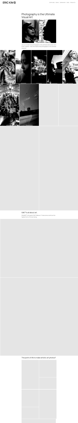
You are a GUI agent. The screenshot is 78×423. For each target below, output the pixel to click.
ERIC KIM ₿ (9, 2)
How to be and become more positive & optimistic (16, 389)
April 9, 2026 (73, 382)
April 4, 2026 (73, 393)
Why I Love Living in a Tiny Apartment (12, 364)
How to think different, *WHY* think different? (15, 393)
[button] (7, 67)
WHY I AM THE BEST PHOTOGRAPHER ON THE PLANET (17, 382)
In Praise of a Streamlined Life (67, 364)
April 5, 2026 (73, 389)
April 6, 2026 (73, 385)
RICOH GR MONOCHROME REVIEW (12, 386)
